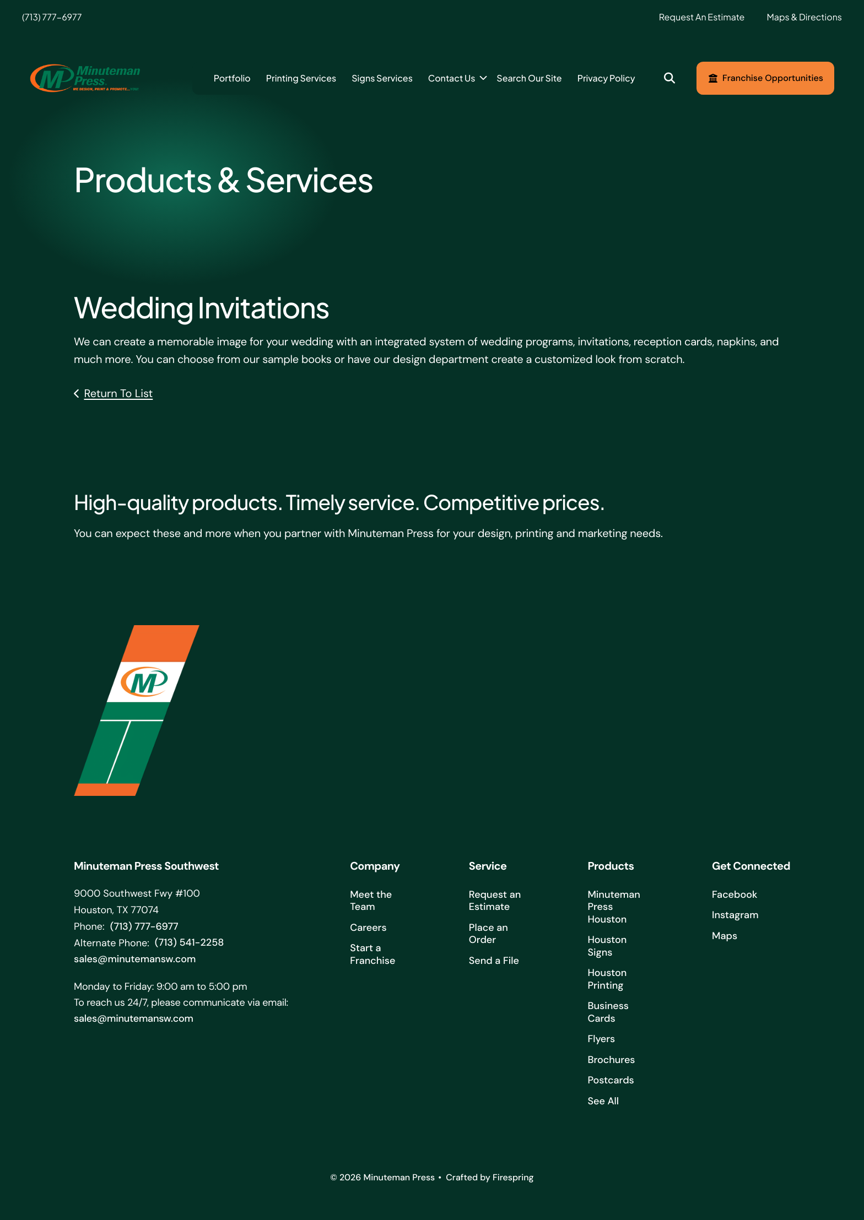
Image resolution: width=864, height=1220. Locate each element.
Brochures (611, 1059)
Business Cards (608, 1012)
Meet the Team (371, 901)
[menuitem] (232, 78)
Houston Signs (607, 946)
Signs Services (382, 78)
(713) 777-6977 (52, 17)
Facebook (734, 894)
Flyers (601, 1038)
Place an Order (488, 934)
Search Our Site (528, 78)
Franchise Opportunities (765, 78)
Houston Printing (607, 979)
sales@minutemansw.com (135, 959)
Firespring (513, 1177)
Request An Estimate (702, 17)
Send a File (494, 960)
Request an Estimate (495, 901)
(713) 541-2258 (189, 942)
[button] (669, 78)
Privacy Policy (606, 78)
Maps (724, 935)
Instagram (735, 914)
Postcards (610, 1080)
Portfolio (232, 78)
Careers (368, 927)
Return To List (118, 394)
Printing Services (301, 78)
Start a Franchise (372, 954)
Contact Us (452, 78)
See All (603, 1101)
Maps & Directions (804, 17)
